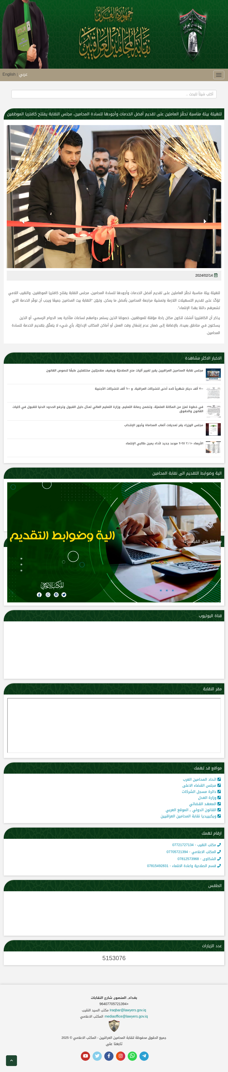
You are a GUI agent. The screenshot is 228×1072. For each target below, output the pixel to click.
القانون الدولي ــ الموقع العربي (193, 809)
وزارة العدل (209, 797)
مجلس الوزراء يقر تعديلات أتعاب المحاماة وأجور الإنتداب (163, 425)
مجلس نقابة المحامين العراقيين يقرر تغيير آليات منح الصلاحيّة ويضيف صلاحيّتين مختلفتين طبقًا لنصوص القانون (124, 370)
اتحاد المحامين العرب (202, 779)
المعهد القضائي (205, 803)
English (8, 74)
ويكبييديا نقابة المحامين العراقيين (191, 816)
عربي (23, 74)
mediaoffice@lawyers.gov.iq (126, 1016)
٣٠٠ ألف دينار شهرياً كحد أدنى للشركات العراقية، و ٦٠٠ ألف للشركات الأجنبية (149, 389)
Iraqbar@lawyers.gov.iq (128, 1010)
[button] (205, 225)
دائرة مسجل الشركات (201, 791)
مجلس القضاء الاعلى (201, 785)
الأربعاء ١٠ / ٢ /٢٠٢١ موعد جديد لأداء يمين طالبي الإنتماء (164, 443)
